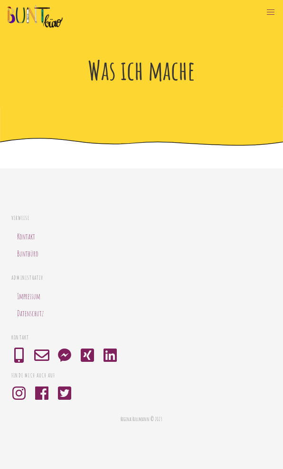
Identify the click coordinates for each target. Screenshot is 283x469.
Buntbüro (27, 253)
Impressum (28, 296)
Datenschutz (30, 313)
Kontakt (26, 236)
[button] (270, 12)
